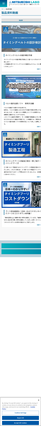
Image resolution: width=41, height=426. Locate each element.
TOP (2, 9)
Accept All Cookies (20, 423)
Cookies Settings (20, 413)
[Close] (38, 400)
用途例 (21, 20)
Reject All (20, 418)
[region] (20, 411)
